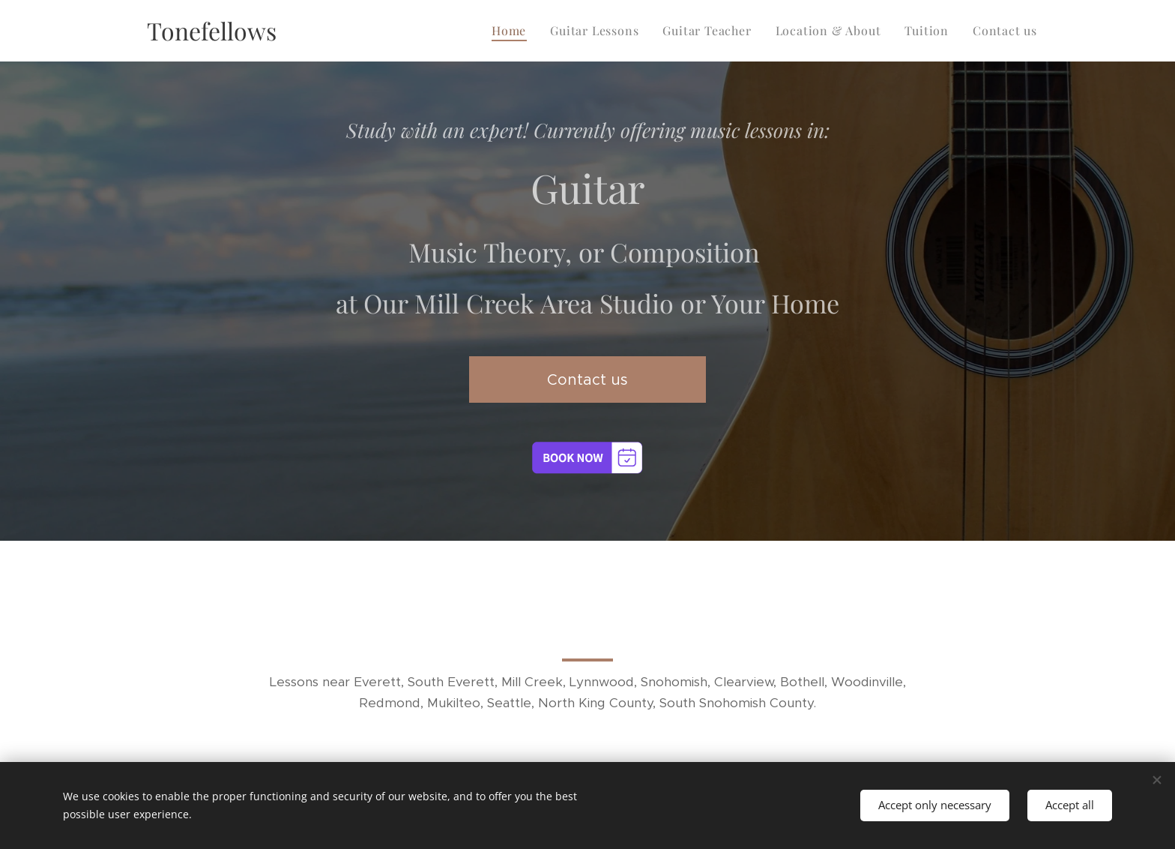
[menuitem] (513, 31)
